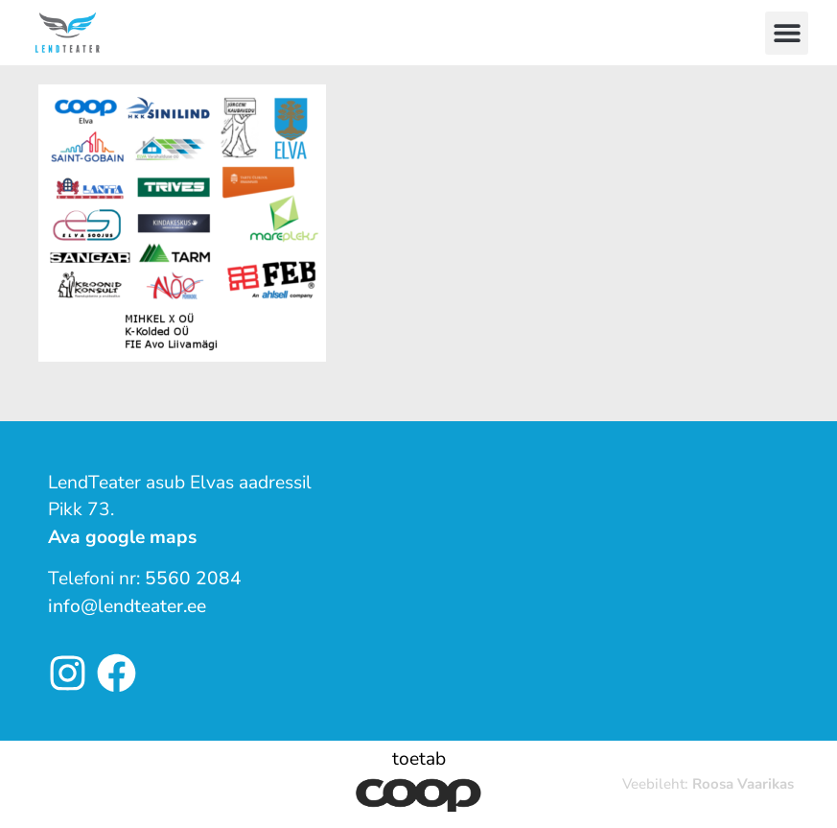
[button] (786, 33)
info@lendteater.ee (127, 606)
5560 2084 (193, 578)
